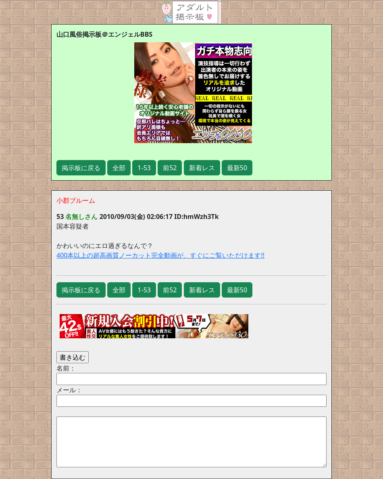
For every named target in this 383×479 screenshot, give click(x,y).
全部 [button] (118, 167)
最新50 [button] (237, 167)
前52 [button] (170, 167)
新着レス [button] (202, 167)
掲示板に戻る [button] (81, 167)
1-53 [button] (144, 167)
